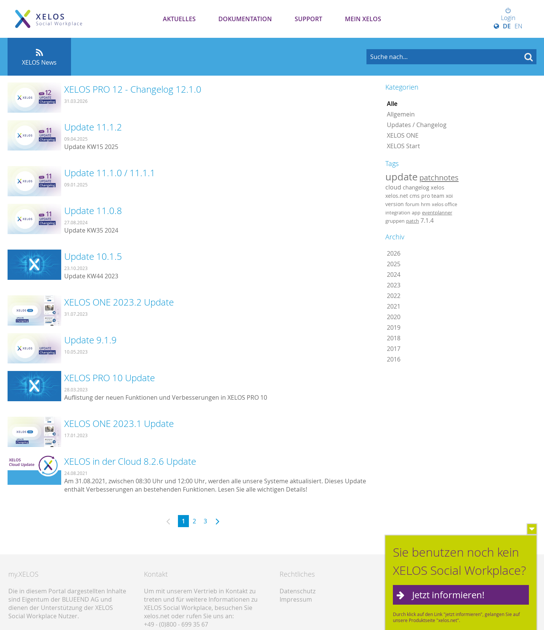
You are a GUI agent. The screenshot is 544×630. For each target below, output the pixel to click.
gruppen (395, 220)
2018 (393, 338)
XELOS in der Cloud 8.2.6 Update (130, 461)
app (416, 212)
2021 (393, 306)
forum (412, 204)
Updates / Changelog (417, 125)
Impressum (296, 599)
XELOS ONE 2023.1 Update (119, 423)
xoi (449, 195)
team (437, 195)
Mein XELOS (363, 19)
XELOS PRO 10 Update (109, 378)
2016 (393, 359)
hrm (425, 204)
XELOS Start (403, 146)
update (401, 176)
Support (308, 19)
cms (415, 195)
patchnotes (439, 177)
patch (412, 220)
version (394, 204)
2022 (393, 296)
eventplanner (437, 212)
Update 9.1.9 (90, 340)
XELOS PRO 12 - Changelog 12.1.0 (132, 89)
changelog (416, 187)
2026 (393, 253)
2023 (393, 285)
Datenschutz (297, 591)
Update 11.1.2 (93, 127)
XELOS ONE (403, 135)
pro (425, 195)
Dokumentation (245, 19)
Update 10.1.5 (93, 256)
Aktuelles (179, 19)
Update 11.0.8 (93, 211)
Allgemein (401, 114)
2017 (393, 348)
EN (518, 26)
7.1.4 (427, 220)
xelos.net (396, 195)
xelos (437, 187)
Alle (392, 103)
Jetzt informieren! (448, 597)
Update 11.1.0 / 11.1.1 (109, 173)
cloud (393, 187)
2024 (393, 274)
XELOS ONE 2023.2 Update (119, 302)
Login (508, 15)
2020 (393, 317)
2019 (393, 327)
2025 (393, 264)
